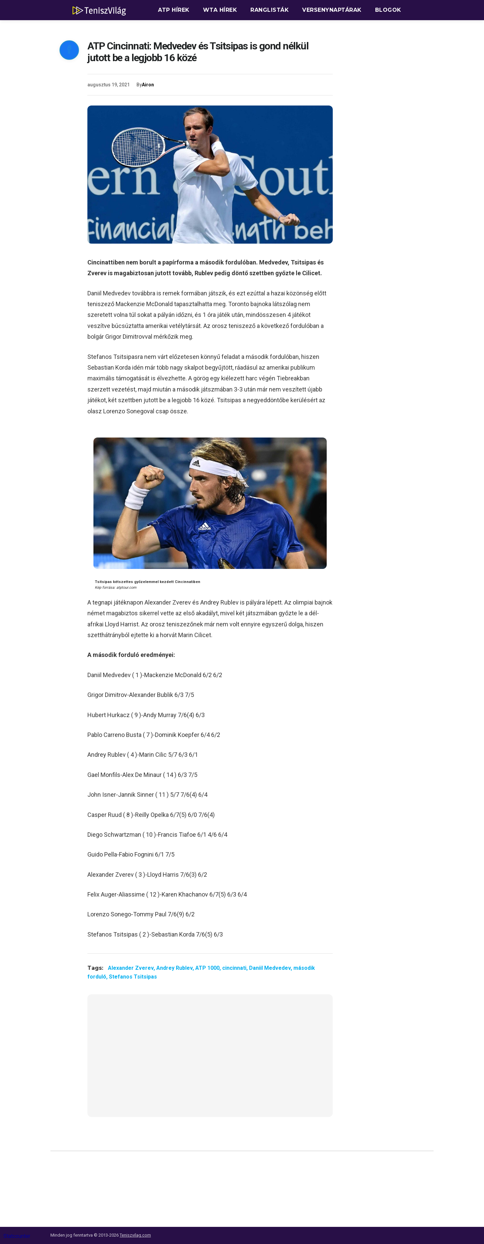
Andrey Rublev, (175, 968)
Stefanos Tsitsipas (133, 976)
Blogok (388, 10)
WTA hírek (220, 10)
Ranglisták (269, 10)
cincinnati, (235, 968)
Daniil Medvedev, (271, 968)
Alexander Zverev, (132, 968)
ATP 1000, (208, 968)
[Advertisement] (210, 1060)
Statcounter (16, 1236)
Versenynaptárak (332, 10)
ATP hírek (174, 10)
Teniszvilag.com (135, 1235)
